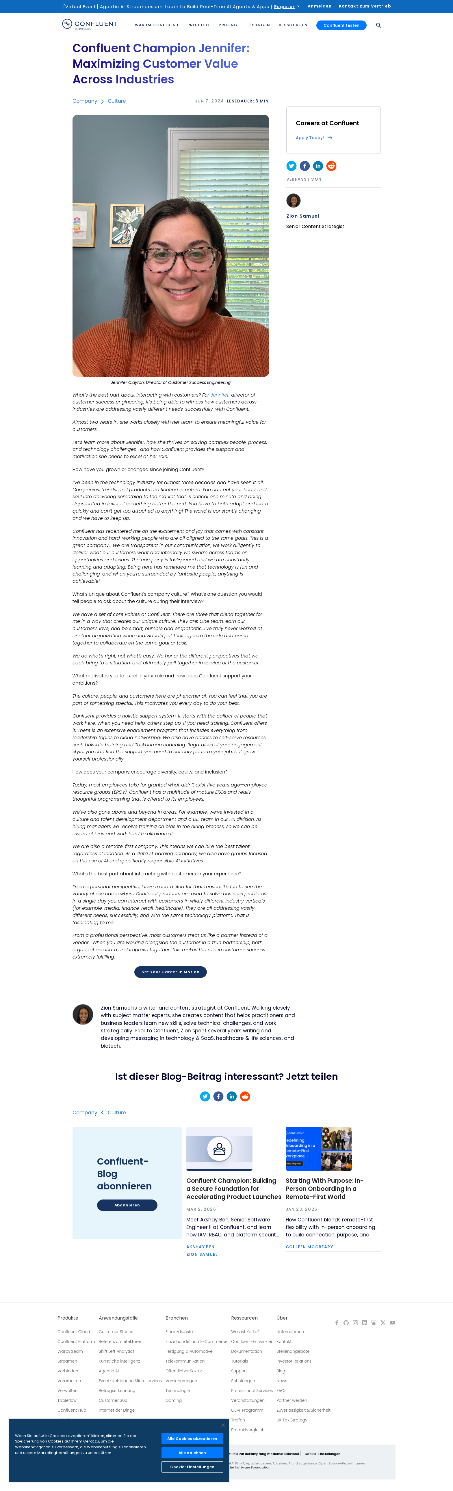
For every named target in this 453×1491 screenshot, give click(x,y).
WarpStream (70, 1351)
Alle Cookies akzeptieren (192, 1438)
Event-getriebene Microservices (130, 1381)
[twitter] (291, 166)
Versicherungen (181, 1381)
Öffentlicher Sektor (184, 1371)
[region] (119, 1450)
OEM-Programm (247, 1410)
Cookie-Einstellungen (322, 1453)
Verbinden (67, 1371)
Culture (117, 101)
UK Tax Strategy (291, 1420)
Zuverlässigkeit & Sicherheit (303, 1410)
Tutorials (239, 1361)
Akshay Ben (200, 1247)
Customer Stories (116, 1332)
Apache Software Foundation (245, 1467)
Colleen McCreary (309, 1247)
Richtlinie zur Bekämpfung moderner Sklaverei (261, 1453)
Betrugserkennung (117, 1390)
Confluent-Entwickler (251, 1341)
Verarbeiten (69, 1381)
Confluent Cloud (73, 1332)
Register (284, 7)
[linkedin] (318, 166)
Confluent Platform (76, 1341)
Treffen (238, 1420)
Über (282, 1318)
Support (239, 1371)
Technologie (178, 1390)
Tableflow (67, 1400)
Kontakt (284, 1341)
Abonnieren (127, 1205)
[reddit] (331, 166)
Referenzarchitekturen (120, 1341)
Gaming (174, 1400)
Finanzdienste (179, 1332)
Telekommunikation (185, 1361)
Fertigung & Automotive (189, 1351)
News (281, 1381)
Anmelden (320, 6)
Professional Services (252, 1390)
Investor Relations (293, 1361)
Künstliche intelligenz (119, 1361)
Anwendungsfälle (118, 1318)
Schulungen (243, 1381)
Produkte (67, 1318)
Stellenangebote (292, 1351)
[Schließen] (223, 1425)
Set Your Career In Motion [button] (171, 972)
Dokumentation (246, 1351)
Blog (280, 1371)
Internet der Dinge (117, 1410)
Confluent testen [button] (341, 25)
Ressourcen (244, 1318)
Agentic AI (109, 1371)
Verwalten (67, 1390)
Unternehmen (290, 1332)
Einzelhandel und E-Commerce (196, 1341)
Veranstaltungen (248, 1400)
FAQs (281, 1390)
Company (85, 101)
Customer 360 (113, 1400)
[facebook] (305, 166)
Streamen (67, 1361)
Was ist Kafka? (245, 1332)
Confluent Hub (71, 1410)
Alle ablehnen (192, 1453)
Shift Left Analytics (117, 1351)
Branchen (177, 1318)
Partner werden (291, 1400)
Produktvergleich (247, 1430)
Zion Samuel (303, 216)
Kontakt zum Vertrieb (365, 6)
